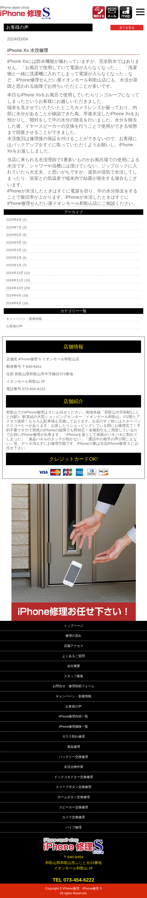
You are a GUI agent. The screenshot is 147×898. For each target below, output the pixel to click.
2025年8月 (14, 220)
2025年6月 (14, 235)
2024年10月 (14, 288)
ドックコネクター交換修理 (73, 777)
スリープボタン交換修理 (73, 787)
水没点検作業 (73, 767)
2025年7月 (14, 227)
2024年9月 (14, 295)
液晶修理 (73, 746)
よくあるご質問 (73, 656)
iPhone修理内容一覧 (73, 716)
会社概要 (73, 666)
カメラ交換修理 (73, 817)
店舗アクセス (73, 646)
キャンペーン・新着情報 (24, 319)
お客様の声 (14, 326)
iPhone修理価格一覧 (73, 726)
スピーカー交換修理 (73, 807)
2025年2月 (14, 258)
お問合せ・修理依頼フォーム (73, 686)
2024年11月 (14, 280)
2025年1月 (14, 265)
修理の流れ (73, 635)
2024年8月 (14, 303)
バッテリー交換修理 (73, 757)
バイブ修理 (73, 827)
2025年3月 (14, 250)
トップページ (73, 626)
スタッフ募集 (73, 676)
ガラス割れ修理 (73, 736)
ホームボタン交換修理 (73, 797)
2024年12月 (14, 273)
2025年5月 (14, 242)
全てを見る (126, 27)
